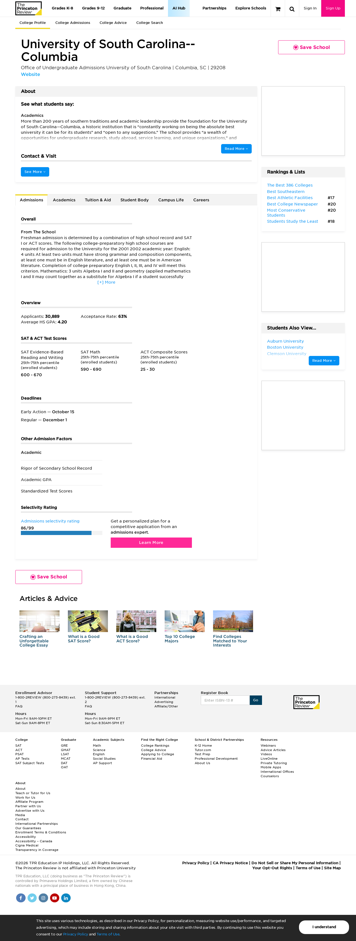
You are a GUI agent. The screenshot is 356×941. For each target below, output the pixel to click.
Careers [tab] (201, 200)
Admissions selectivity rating (50, 521)
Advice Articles (273, 750)
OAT (64, 767)
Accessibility (25, 837)
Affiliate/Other (166, 706)
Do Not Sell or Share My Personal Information (294, 863)
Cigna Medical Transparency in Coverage (36, 847)
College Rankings (155, 745)
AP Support (102, 763)
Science (99, 750)
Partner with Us (28, 806)
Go (255, 700)
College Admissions (72, 23)
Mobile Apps (271, 767)
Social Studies (104, 759)
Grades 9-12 (93, 8)
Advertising (163, 702)
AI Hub (178, 8)
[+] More (106, 282)
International (164, 697)
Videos (266, 754)
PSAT (19, 754)
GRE (64, 745)
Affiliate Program (29, 802)
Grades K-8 (62, 8)
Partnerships (214, 8)
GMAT (65, 750)
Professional (152, 8)
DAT (64, 763)
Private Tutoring (274, 763)
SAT (18, 745)
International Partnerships (36, 824)
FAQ (19, 706)
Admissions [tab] (31, 200)
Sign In (310, 8)
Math (97, 745)
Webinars (268, 745)
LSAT (65, 754)
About (20, 789)
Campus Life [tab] (171, 200)
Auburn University (285, 341)
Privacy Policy (75, 934)
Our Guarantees (28, 828)
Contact (22, 819)
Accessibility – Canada (33, 841)
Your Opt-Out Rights (272, 868)
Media (20, 815)
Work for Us (25, 797)
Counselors (270, 776)
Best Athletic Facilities (290, 197)
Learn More (151, 542)
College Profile (32, 23)
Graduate (122, 8)
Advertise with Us (29, 811)
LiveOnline (269, 759)
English (99, 754)
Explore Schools (250, 8)
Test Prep (202, 754)
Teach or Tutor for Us (32, 793)
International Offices (277, 772)
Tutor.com (203, 750)
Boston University (285, 347)
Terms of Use (108, 934)
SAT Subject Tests (29, 763)
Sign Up (333, 8)
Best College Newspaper (292, 204)
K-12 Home (203, 745)
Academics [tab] (64, 200)
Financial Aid (151, 759)
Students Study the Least (292, 221)
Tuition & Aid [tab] (98, 200)
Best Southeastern (286, 191)
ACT (18, 750)
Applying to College (157, 754)
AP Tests (22, 759)
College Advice (113, 23)
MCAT (65, 759)
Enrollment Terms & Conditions (40, 832)
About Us (202, 763)
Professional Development (216, 759)
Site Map (332, 868)
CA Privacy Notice (230, 863)
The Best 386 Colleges (290, 185)
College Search (149, 23)
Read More (236, 149)
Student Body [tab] (134, 200)
